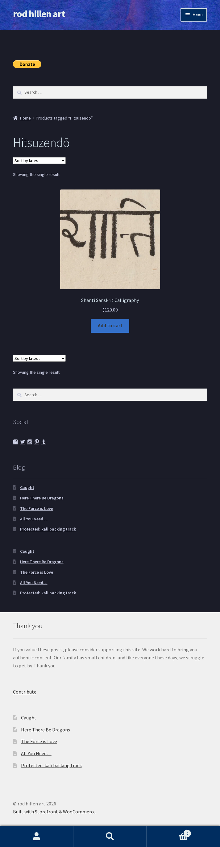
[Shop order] (39, 160)
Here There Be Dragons (42, 498)
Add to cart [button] (110, 325)
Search (110, 836)
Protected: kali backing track (48, 529)
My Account (36, 836)
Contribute (24, 692)
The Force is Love (36, 508)
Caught (27, 487)
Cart (169, 832)
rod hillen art (39, 14)
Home (25, 118)
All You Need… (34, 519)
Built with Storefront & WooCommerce (54, 811)
